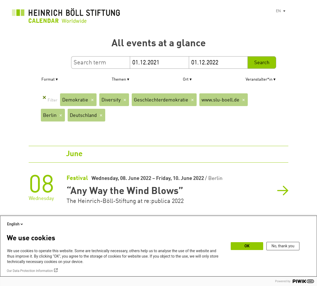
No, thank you (283, 246)
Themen (119, 80)
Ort (186, 80)
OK (247, 246)
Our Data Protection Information (30, 271)
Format (48, 80)
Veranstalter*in (259, 80)
